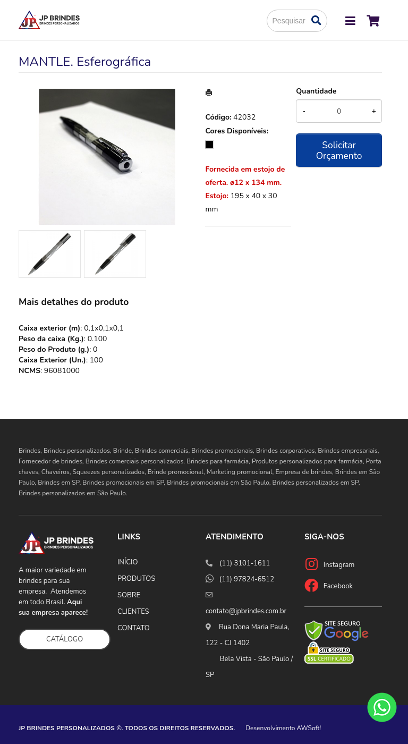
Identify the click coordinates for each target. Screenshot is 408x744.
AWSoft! (309, 728)
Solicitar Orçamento (339, 150)
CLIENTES (133, 611)
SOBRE (128, 595)
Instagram (339, 565)
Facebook (338, 586)
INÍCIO (127, 562)
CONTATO (133, 628)
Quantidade (316, 91)
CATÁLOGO (64, 639)
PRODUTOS (136, 579)
